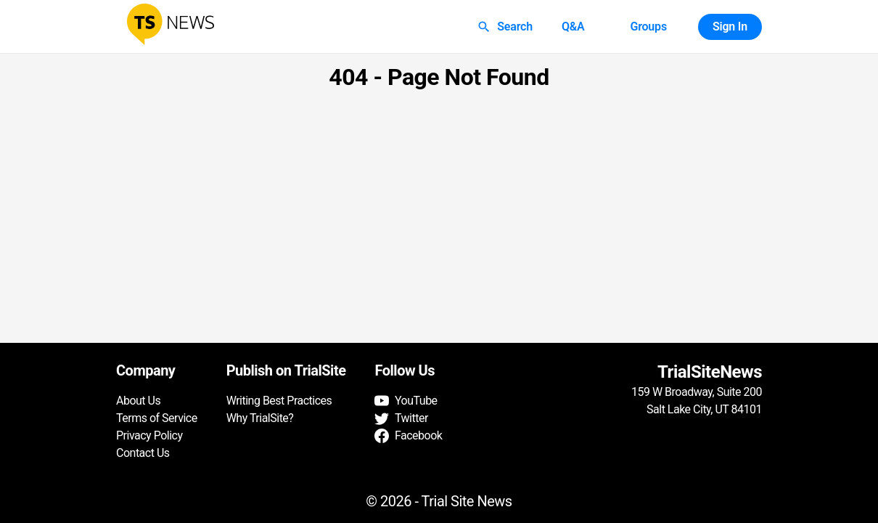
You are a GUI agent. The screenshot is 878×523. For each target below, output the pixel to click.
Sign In (730, 27)
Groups (648, 27)
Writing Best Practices (279, 401)
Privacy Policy (149, 435)
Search (506, 27)
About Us (138, 401)
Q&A (573, 27)
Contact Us (143, 453)
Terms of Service (156, 418)
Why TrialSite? (260, 418)
